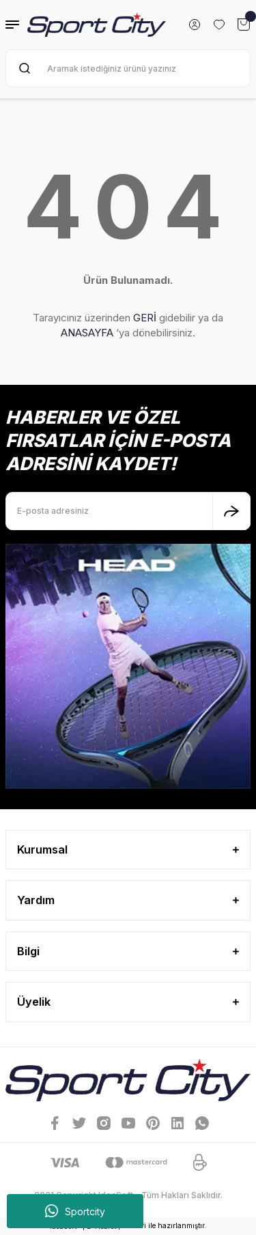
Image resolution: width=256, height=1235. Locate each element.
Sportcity (75, 1211)
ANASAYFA (87, 332)
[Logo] (96, 24)
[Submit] (231, 511)
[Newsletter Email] (128, 511)
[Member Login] (194, 24)
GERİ (144, 317)
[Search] (128, 68)
